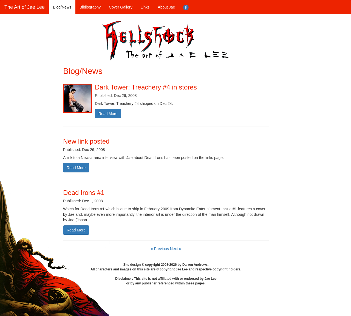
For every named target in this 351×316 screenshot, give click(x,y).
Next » (175, 249)
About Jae (166, 7)
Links (145, 7)
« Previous (160, 249)
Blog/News (62, 7)
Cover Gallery (120, 7)
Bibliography (90, 7)
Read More (107, 113)
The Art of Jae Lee (24, 7)
